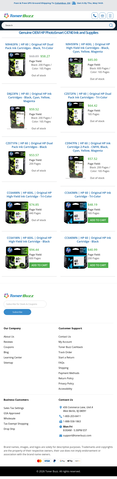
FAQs (61, 362)
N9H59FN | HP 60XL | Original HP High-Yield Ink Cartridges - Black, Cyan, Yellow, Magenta (88, 47)
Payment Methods (69, 373)
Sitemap (8, 362)
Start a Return (66, 357)
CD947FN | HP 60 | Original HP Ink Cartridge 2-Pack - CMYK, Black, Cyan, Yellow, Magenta (88, 146)
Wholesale (9, 418)
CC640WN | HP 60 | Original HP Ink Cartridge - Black (88, 239)
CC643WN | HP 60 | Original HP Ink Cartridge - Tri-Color (88, 194)
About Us (9, 336)
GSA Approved (12, 413)
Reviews (8, 342)
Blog (6, 352)
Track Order (65, 352)
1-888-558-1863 (72, 421)
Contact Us (65, 336)
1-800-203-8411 (72, 416)
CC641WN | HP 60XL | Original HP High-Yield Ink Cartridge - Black (29, 239)
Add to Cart (98, 220)
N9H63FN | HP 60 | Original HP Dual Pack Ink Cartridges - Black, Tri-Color (29, 46)
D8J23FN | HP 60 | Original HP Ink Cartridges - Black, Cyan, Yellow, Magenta (29, 97)
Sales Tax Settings (14, 408)
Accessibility (65, 388)
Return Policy (66, 378)
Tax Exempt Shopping (16, 423)
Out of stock (39, 75)
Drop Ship (9, 429)
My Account (65, 342)
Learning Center (13, 357)
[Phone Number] (95, 15)
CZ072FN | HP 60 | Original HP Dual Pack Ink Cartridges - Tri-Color (87, 95)
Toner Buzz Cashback (71, 347)
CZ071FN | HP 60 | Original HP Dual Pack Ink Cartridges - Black (29, 145)
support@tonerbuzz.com (77, 435)
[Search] (58, 25)
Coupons (9, 347)
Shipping (64, 368)
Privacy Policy (66, 383)
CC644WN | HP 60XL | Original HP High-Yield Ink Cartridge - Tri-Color (29, 194)
